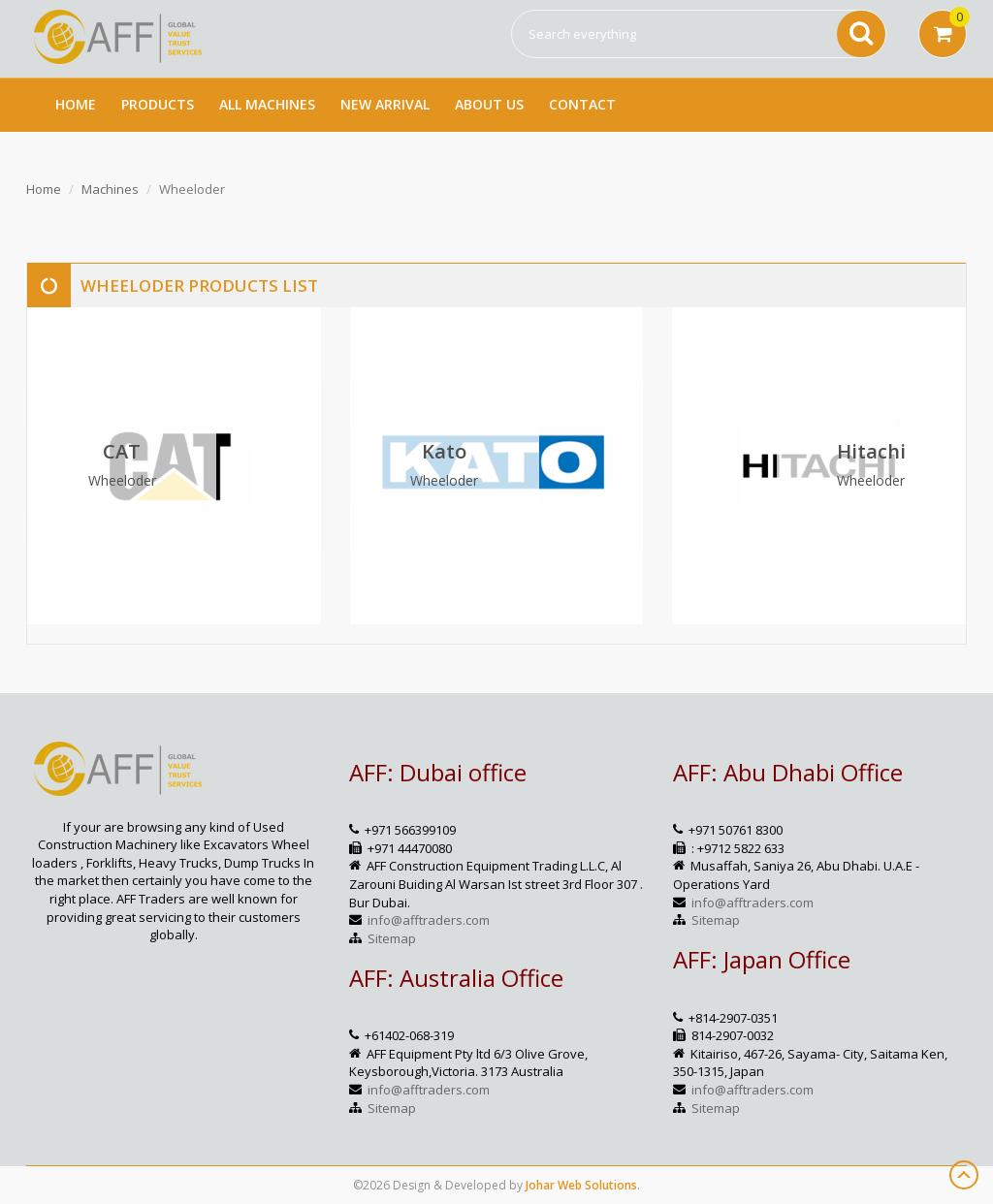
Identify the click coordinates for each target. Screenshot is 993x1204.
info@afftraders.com (429, 920)
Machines (110, 189)
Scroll (963, 1174)
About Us (489, 104)
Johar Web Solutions (581, 1185)
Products (157, 104)
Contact (582, 104)
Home (75, 104)
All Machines (267, 104)
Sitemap (392, 938)
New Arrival (385, 104)
